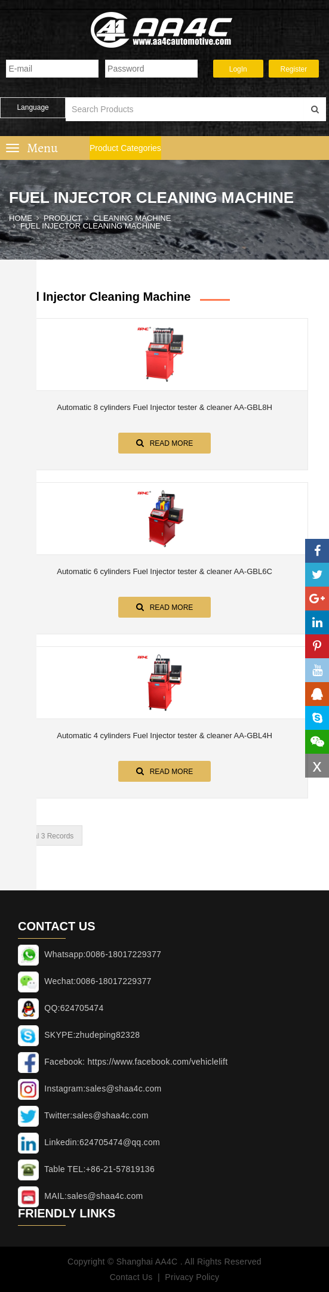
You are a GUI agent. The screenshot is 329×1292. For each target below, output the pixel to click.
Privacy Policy (192, 1277)
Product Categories (125, 148)
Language (32, 107)
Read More (164, 442)
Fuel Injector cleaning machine (90, 225)
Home (20, 218)
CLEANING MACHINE (132, 218)
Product (63, 218)
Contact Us (130, 1277)
